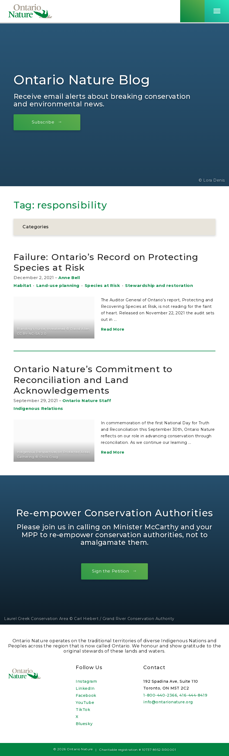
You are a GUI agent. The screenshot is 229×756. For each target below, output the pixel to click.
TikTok (83, 709)
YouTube (85, 702)
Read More (113, 329)
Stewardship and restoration (159, 285)
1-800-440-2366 (160, 695)
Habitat (22, 285)
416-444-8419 (193, 695)
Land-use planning (57, 285)
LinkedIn (85, 688)
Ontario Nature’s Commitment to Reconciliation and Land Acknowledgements (99, 379)
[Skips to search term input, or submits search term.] (192, 11)
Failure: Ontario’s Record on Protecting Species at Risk (114, 262)
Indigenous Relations (38, 408)
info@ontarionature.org (168, 702)
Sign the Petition (110, 571)
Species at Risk (102, 285)
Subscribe (44, 122)
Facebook (86, 695)
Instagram (86, 681)
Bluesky (84, 723)
